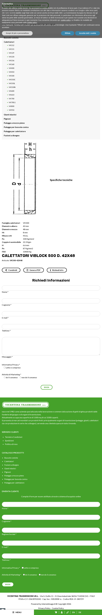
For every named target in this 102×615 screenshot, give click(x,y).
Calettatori (12, 24)
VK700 (11, 99)
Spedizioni (9, 440)
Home (4, 24)
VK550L (12, 83)
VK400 (11, 68)
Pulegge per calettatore (15, 131)
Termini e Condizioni (13, 437)
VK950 (11, 110)
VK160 (11, 64)
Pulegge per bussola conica (16, 127)
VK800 (11, 106)
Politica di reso (11, 444)
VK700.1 (12, 102)
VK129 (11, 53)
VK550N (12, 87)
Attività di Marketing (11, 374)
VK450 (11, 72)
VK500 (20, 24)
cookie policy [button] (66, 597)
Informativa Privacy (10, 364)
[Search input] (51, 13)
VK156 (11, 60)
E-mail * (5, 318)
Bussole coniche (11, 37)
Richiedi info (56, 270)
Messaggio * (7, 357)
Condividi (11, 270)
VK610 (11, 95)
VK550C (12, 79)
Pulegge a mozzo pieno (14, 123)
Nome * (5, 292)
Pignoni (7, 119)
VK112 (11, 45)
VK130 (11, 57)
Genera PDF (34, 270)
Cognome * (6, 305)
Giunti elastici (10, 114)
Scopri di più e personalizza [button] (17, 610)
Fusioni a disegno (12, 135)
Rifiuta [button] (67, 610)
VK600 (11, 91)
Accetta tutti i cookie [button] (87, 610)
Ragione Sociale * (9, 534)
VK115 (11, 49)
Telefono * (6, 330)
